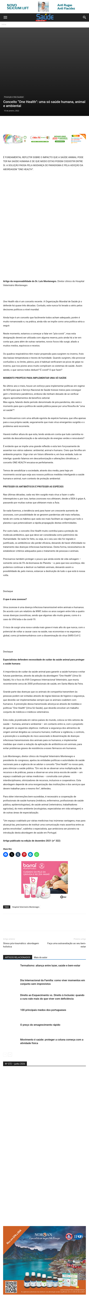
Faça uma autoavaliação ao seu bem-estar (66, 915)
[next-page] (10, 1025)
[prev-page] (5, 1025)
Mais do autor (40, 928)
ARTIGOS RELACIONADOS (17, 928)
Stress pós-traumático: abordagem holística (21, 915)
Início (4, 24)
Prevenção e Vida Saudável (13, 67)
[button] (5, 17)
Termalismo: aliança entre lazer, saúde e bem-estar (50, 935)
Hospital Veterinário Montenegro (25, 877)
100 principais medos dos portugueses (43, 980)
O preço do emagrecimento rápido (40, 995)
